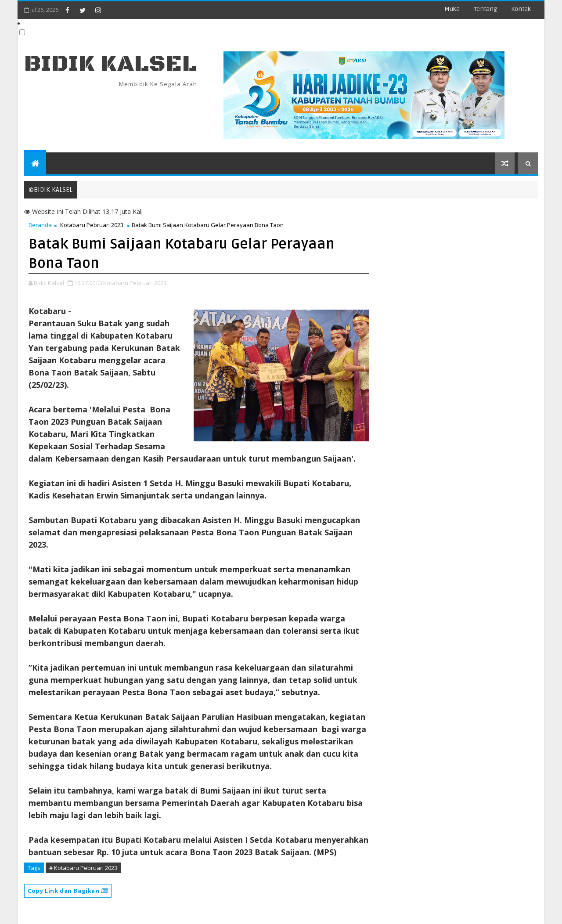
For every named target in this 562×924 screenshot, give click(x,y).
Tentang (485, 9)
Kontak (521, 9)
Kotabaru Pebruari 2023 (91, 225)
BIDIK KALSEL (110, 64)
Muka (452, 9)
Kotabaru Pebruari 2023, (135, 283)
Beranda (40, 225)
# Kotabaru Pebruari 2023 (83, 868)
